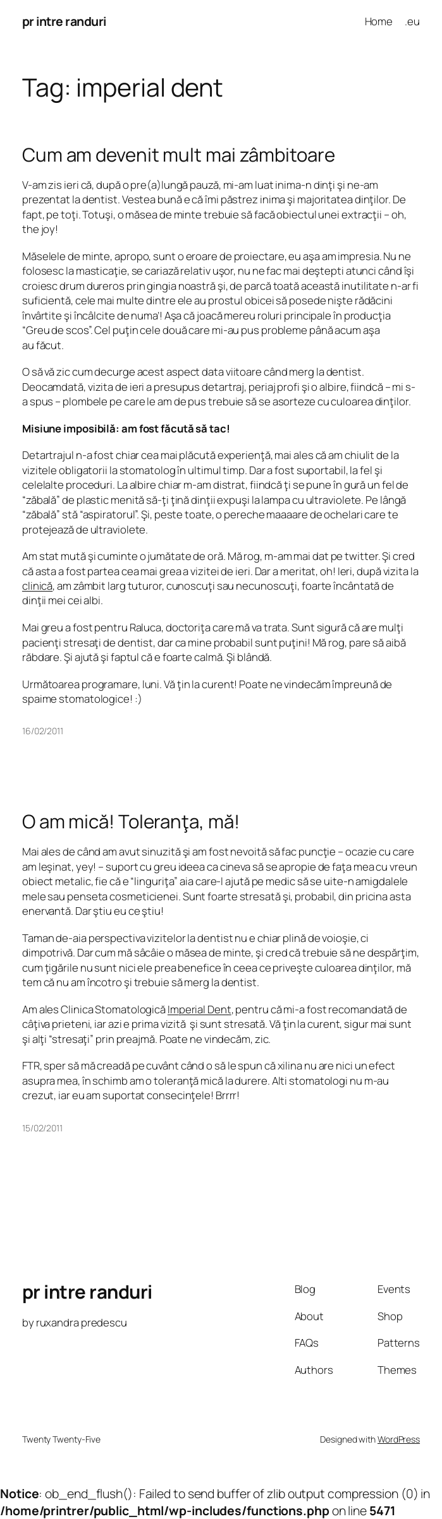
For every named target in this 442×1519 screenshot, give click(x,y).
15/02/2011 (42, 1128)
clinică (37, 585)
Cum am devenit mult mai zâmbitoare (178, 155)
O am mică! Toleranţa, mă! (131, 821)
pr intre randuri (64, 21)
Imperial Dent (199, 1009)
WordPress (399, 1439)
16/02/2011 (42, 731)
